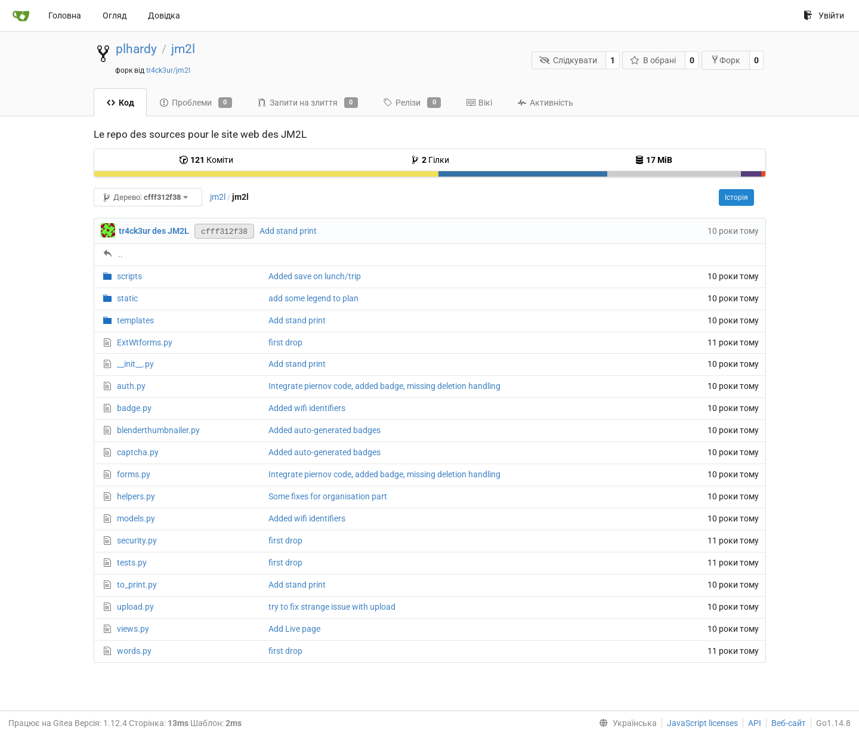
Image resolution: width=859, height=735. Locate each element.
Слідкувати (568, 60)
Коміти (206, 160)
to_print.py (137, 584)
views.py (133, 629)
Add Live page (294, 629)
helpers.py (136, 496)
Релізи (412, 102)
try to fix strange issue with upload (331, 607)
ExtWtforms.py (144, 342)
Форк (725, 60)
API (754, 723)
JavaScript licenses (702, 723)
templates (135, 320)
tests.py (132, 562)
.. (120, 254)
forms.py (133, 474)
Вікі (479, 102)
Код (120, 102)
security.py (137, 540)
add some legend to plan (313, 298)
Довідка (164, 15)
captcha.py (138, 452)
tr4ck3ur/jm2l (168, 70)
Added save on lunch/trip (314, 276)
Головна (64, 15)
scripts (129, 276)
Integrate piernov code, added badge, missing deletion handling (384, 386)
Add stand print (288, 231)
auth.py (131, 386)
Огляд (114, 15)
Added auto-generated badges (324, 430)
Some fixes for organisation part (327, 496)
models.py (136, 518)
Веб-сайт (788, 723)
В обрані (653, 60)
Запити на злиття (307, 102)
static (127, 298)
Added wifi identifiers (306, 408)
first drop (285, 342)
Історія (736, 197)
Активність (545, 102)
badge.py (134, 408)
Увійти (824, 15)
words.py (134, 651)
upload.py (135, 607)
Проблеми (195, 102)
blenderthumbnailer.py (158, 430)
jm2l (183, 49)
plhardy (136, 49)
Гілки (429, 160)
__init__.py (135, 364)
